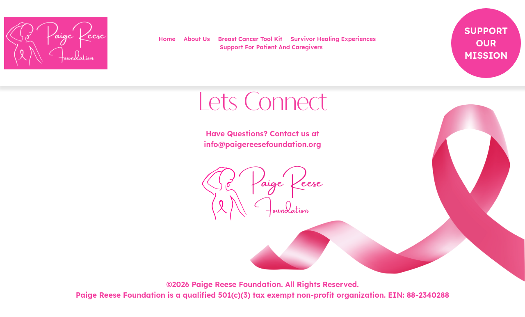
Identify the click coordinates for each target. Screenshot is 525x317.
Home (167, 39)
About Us (197, 39)
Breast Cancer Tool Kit (250, 39)
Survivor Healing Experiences (333, 39)
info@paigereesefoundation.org (262, 144)
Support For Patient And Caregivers (271, 47)
